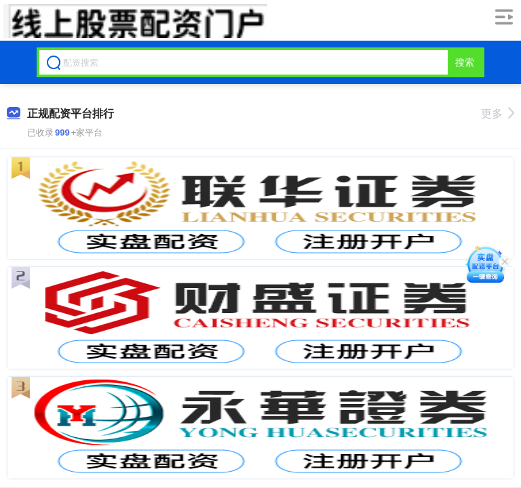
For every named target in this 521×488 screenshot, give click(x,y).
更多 (497, 113)
